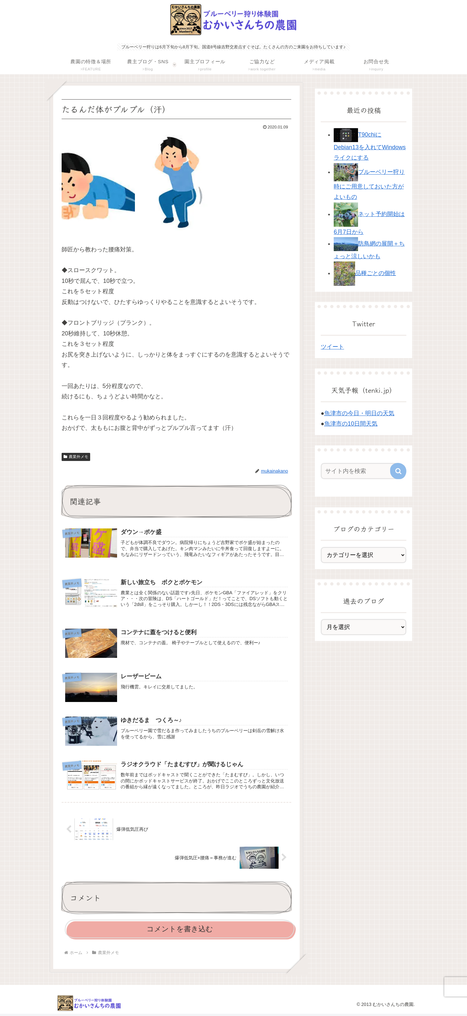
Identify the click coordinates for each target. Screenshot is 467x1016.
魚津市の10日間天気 (350, 423)
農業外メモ (76, 456)
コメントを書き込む (180, 931)
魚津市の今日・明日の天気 (359, 413)
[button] (398, 471)
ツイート (332, 347)
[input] (360, 471)
